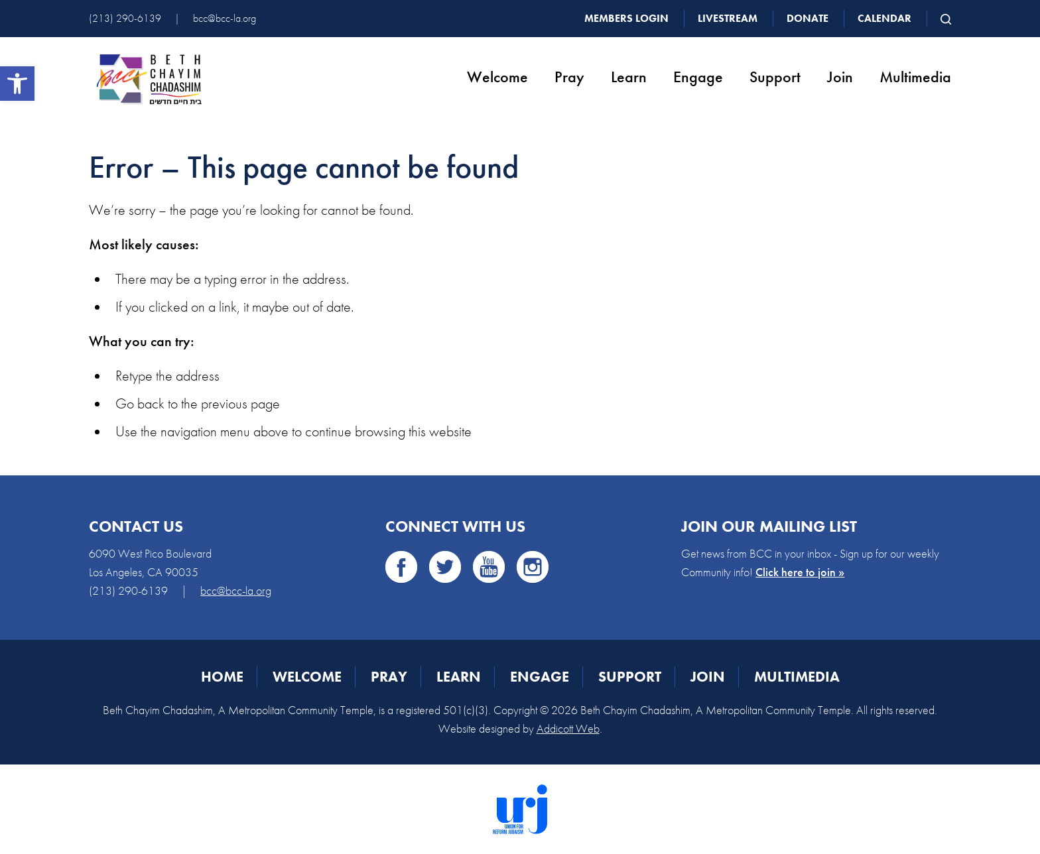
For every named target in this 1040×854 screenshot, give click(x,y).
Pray (569, 76)
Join (840, 76)
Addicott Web (568, 728)
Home (222, 676)
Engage (698, 76)
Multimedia (915, 76)
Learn (629, 76)
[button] (17, 83)
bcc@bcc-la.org (224, 18)
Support (775, 76)
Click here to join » (799, 572)
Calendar (884, 18)
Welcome (497, 76)
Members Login (626, 18)
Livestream (727, 18)
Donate (807, 18)
